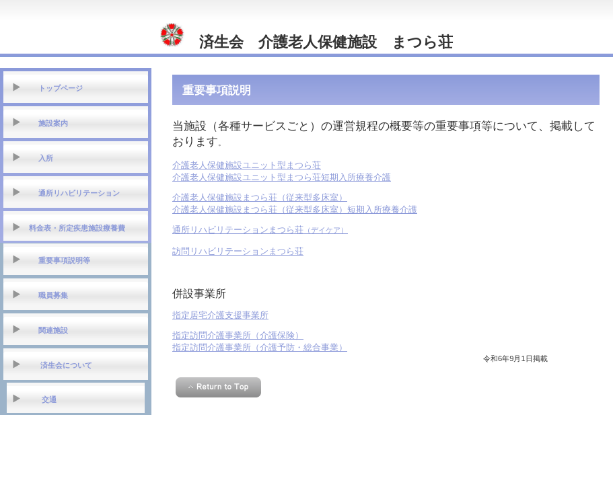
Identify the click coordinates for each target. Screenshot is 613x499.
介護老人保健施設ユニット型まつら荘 (246, 165)
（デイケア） (260, 230)
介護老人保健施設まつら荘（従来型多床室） (259, 197)
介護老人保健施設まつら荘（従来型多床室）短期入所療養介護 (294, 209)
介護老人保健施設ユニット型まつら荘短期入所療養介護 (281, 177)
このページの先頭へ (218, 387)
